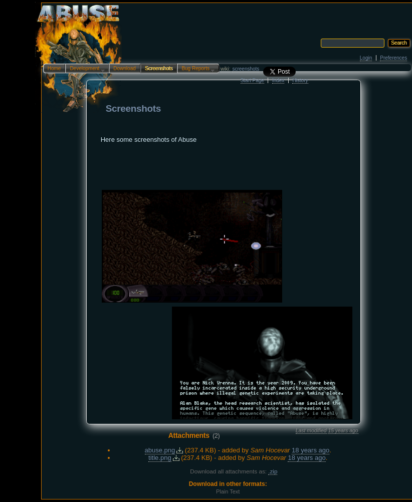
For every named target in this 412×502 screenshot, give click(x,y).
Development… (85, 69)
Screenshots (159, 68)
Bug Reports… (196, 69)
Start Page (252, 80)
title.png (159, 457)
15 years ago (343, 430)
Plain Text (228, 491)
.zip (272, 471)
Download (124, 68)
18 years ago (310, 450)
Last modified (311, 430)
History (300, 80)
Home (54, 68)
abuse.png (160, 450)
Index (278, 80)
